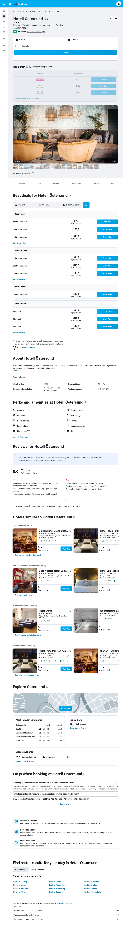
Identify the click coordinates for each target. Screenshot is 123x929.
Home (15, 12)
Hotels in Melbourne (91, 882)
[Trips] (4, 38)
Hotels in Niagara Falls (92, 892)
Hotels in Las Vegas (21, 882)
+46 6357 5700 (20, 28)
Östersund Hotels (43, 12)
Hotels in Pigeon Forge (57, 885)
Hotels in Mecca (55, 882)
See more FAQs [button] (66, 804)
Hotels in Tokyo (19, 892)
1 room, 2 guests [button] (22, 46)
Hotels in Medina (90, 885)
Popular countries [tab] (37, 869)
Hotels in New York (21, 889)
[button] (4, 3)
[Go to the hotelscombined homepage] (18, 4)
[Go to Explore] (4, 31)
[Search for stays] (4, 16)
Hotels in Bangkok (56, 892)
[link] (28, 555)
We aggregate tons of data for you (66, 914)
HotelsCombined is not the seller (66, 910)
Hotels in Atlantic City (57, 889)
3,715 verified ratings (36, 31)
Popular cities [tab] (20, 869)
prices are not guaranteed (65, 903)
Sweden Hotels (25, 12)
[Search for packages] (4, 26)
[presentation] (33, 173)
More (15, 371)
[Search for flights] (4, 11)
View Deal (66, 549)
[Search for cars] (4, 21)
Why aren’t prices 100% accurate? (66, 919)
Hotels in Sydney (20, 885)
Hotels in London (90, 889)
